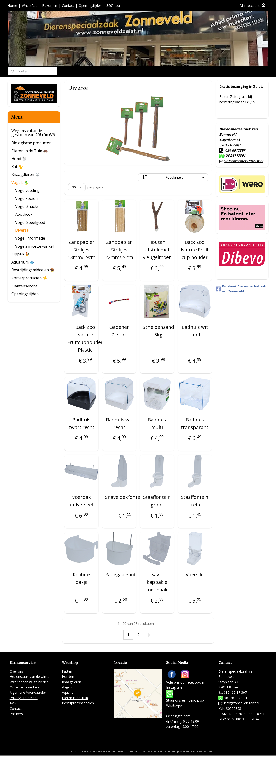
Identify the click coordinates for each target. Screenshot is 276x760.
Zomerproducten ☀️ (29, 278)
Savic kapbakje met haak (156, 582)
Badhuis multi (157, 423)
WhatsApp (29, 5)
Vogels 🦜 (20, 182)
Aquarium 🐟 (22, 262)
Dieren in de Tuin (75, 698)
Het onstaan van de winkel (30, 676)
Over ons (17, 671)
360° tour (113, 5)
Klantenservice (24, 286)
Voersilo (195, 574)
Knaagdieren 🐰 (25, 174)
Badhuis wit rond (194, 331)
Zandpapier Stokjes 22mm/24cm (119, 249)
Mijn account (253, 6)
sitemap (133, 751)
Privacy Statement (24, 698)
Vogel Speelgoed (30, 222)
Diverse (22, 230)
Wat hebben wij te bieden (29, 682)
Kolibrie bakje (81, 578)
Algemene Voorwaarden (28, 692)
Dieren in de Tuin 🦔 (29, 150)
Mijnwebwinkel (202, 751)
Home (12, 5)
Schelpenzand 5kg (158, 331)
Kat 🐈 (17, 166)
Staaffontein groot (157, 501)
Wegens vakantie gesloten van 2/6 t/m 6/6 (33, 133)
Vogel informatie (30, 238)
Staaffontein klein (194, 501)
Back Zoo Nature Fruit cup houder (194, 249)
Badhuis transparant (194, 423)
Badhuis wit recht (119, 423)
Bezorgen (49, 5)
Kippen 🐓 (20, 254)
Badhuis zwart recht (81, 423)
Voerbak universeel (81, 501)
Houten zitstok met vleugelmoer (157, 249)
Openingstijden (90, 5)
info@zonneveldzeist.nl (243, 161)
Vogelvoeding (27, 190)
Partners (16, 713)
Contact (68, 5)
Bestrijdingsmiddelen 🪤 (33, 270)
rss (143, 751)
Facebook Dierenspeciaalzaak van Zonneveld (241, 289)
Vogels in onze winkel (34, 246)
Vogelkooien (26, 198)
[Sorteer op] (173, 177)
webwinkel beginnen (161, 751)
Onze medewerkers (25, 687)
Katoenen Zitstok (119, 331)
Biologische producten (31, 142)
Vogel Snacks (27, 206)
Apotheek (23, 214)
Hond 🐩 (19, 158)
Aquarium (69, 692)
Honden (68, 676)
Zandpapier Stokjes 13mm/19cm (81, 249)
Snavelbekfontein (124, 497)
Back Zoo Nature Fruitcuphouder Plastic (85, 338)
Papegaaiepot (120, 574)
